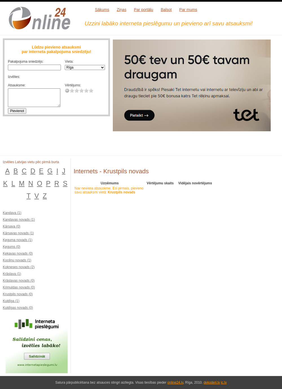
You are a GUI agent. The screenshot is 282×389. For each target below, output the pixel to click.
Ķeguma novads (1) (17, 240)
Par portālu (143, 9)
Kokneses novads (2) (19, 267)
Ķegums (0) (11, 247)
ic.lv (224, 382)
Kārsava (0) (11, 226)
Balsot (166, 9)
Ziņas (121, 9)
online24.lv (175, 382)
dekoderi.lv (212, 382)
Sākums (102, 9)
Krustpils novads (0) (18, 294)
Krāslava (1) (12, 274)
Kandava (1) (12, 213)
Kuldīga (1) (11, 301)
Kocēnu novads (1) (17, 260)
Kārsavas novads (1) (18, 233)
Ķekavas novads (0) (18, 253)
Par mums (188, 9)
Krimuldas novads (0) (19, 287)
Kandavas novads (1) (19, 220)
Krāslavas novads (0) (19, 281)
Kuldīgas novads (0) (18, 308)
